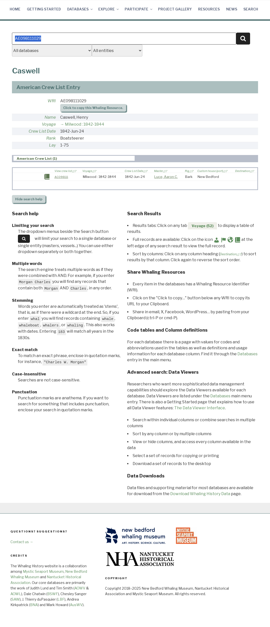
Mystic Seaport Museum (43, 571)
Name (50, 117)
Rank (51, 138)
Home (15, 9)
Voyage (49, 124)
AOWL (15, 594)
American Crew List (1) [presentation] (37, 158)
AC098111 (61, 177)
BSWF (52, 594)
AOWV (79, 588)
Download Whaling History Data (200, 493)
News (231, 9)
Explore (108, 9)
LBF (60, 599)
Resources (209, 9)
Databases (80, 9)
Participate (139, 9)
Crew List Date (42, 131)
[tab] (74, 158)
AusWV (76, 605)
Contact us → (21, 542)
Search (250, 9)
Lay (52, 145)
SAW (15, 599)
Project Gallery (175, 9)
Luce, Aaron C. (166, 177)
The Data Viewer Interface (199, 408)
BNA (34, 605)
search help (28, 199)
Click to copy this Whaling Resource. (93, 108)
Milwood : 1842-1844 (84, 124)
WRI (52, 101)
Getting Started (44, 9)
